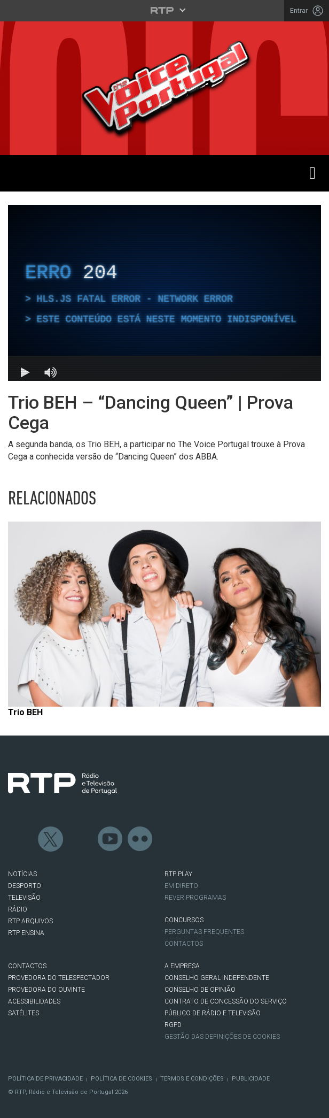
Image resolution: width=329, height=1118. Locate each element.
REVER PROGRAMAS (195, 897)
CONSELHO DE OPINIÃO (200, 989)
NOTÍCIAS (22, 874)
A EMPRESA (182, 966)
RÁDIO (17, 909)
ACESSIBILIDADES (34, 1001)
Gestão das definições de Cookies (222, 1036)
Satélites (23, 1013)
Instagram (80, 839)
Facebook (21, 839)
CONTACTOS (27, 966)
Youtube (110, 839)
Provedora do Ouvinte (46, 989)
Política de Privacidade (45, 1078)
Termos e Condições (192, 1078)
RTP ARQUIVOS (30, 921)
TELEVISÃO (24, 897)
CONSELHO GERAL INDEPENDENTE (216, 978)
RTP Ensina (26, 933)
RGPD (173, 1025)
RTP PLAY (178, 874)
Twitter (51, 839)
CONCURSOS (183, 920)
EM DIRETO (181, 886)
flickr (140, 839)
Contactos (183, 943)
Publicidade (251, 1078)
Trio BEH (25, 712)
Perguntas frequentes (204, 932)
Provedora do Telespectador (58, 978)
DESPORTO (24, 886)
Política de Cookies (121, 1078)
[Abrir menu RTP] (164, 10)
